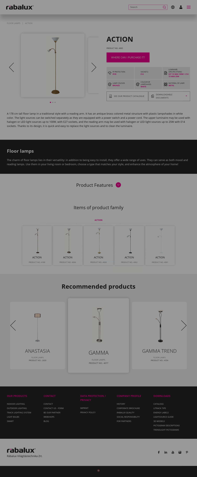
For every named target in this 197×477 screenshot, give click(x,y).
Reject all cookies (96, 252)
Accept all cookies (128, 252)
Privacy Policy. (110, 244)
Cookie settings (67, 252)
